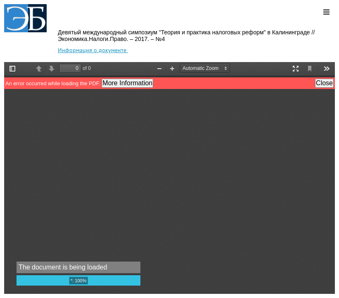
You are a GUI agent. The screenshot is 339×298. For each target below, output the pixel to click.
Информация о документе (93, 50)
